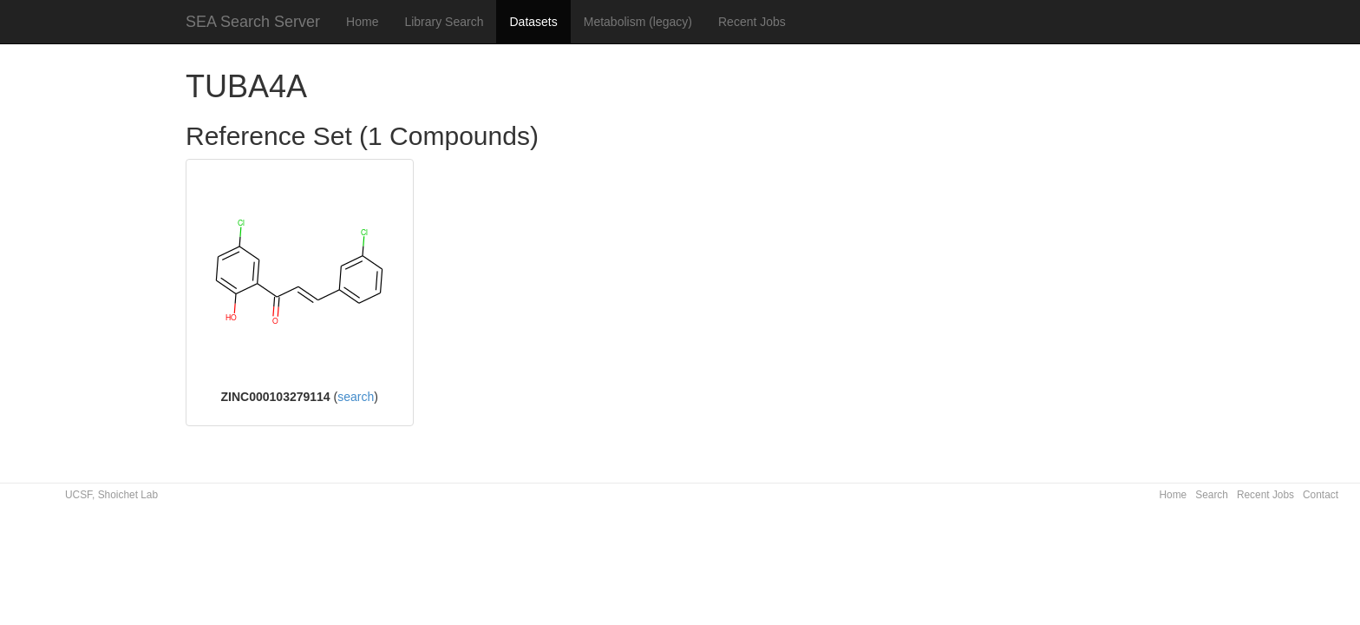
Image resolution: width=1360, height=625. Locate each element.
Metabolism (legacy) (638, 22)
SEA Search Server (253, 21)
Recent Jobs (752, 22)
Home (362, 22)
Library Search (443, 22)
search (355, 397)
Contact (1320, 495)
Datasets (533, 22)
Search (1211, 495)
